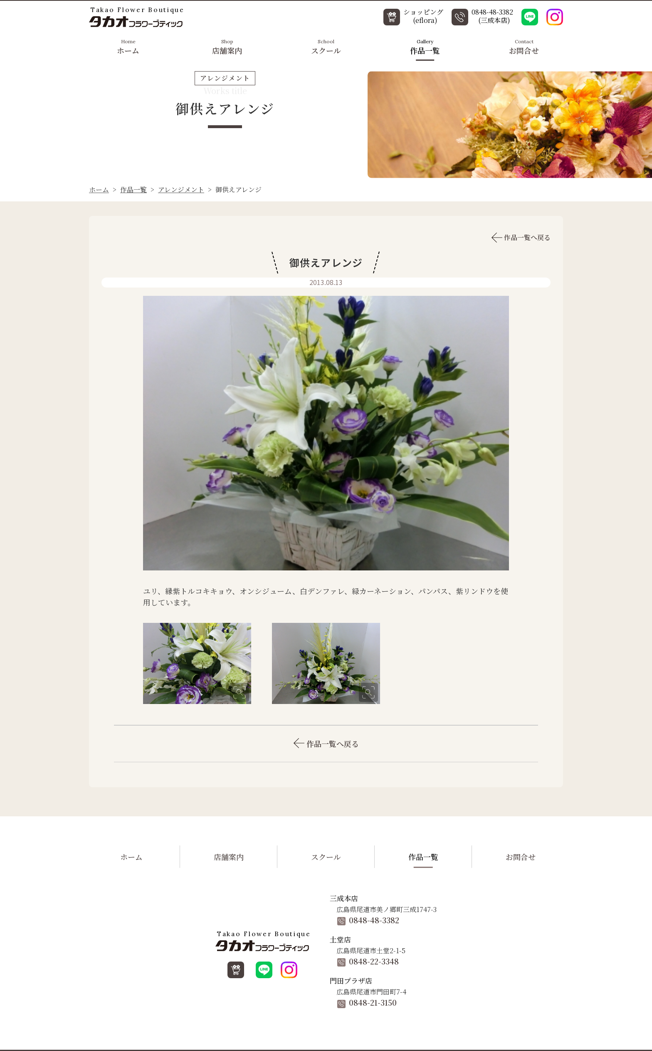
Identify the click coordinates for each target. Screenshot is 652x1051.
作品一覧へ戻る (521, 237)
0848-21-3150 (367, 1002)
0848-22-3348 (368, 961)
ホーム (128, 46)
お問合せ (524, 46)
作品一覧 (425, 46)
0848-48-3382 (368, 920)
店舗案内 (227, 46)
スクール (326, 46)
